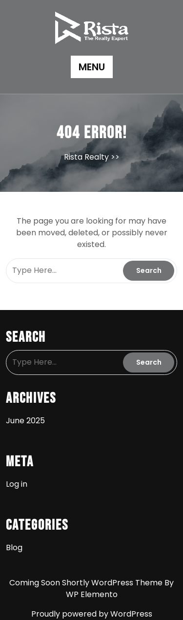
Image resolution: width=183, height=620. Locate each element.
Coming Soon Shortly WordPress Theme (86, 582)
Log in (16, 484)
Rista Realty (86, 157)
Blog (14, 547)
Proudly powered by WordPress (91, 614)
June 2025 (25, 420)
